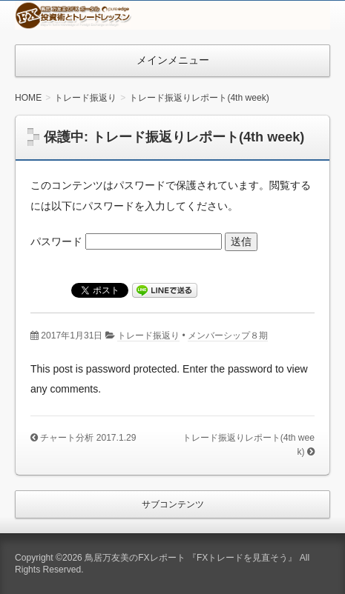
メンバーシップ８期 (228, 335)
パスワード (126, 241)
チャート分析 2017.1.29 (88, 438)
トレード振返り (148, 335)
